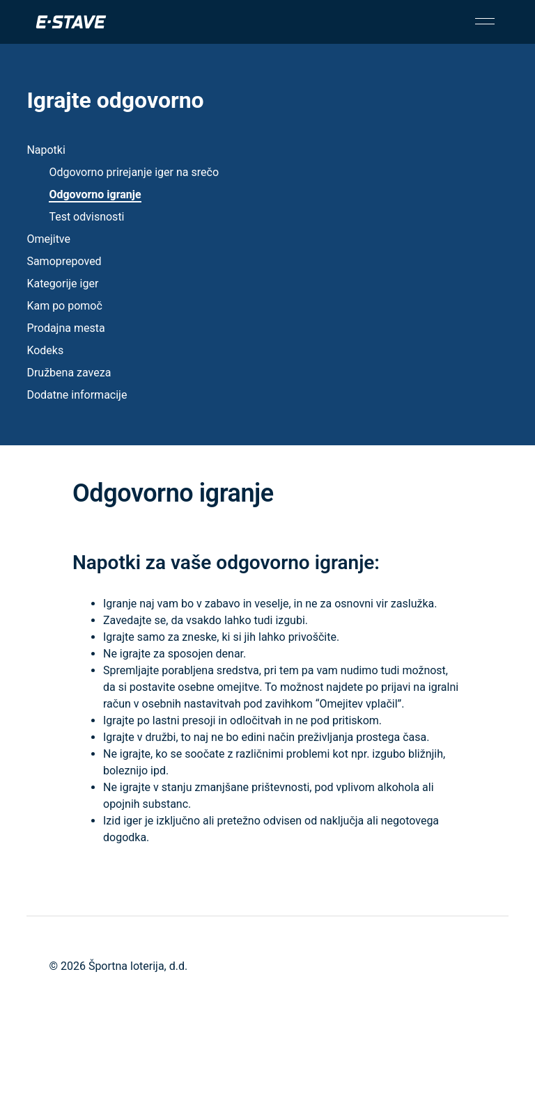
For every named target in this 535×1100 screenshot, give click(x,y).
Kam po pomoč (64, 305)
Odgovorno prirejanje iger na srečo (134, 172)
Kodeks (44, 350)
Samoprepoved (63, 261)
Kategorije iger (62, 283)
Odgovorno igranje (95, 194)
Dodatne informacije (76, 394)
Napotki (45, 150)
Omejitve (48, 239)
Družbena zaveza (68, 372)
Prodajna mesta (65, 328)
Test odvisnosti (86, 216)
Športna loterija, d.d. (137, 966)
